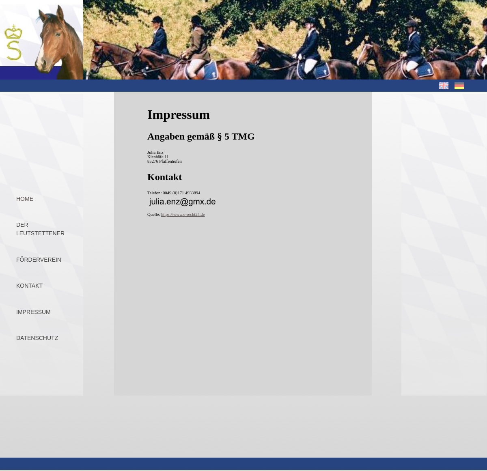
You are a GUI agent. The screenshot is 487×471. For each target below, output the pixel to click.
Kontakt (29, 285)
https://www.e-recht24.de (183, 214)
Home (24, 199)
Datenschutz (37, 338)
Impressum (33, 312)
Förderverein (38, 259)
